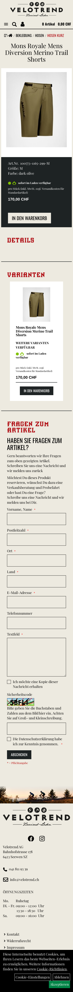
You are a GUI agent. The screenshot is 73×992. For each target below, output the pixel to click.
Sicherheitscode (19, 694)
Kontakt (13, 934)
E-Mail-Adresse (19, 592)
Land (11, 571)
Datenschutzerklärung (36, 739)
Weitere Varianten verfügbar (32, 345)
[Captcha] (36, 729)
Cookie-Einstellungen (33, 977)
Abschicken (19, 754)
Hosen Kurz (55, 35)
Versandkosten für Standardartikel (34, 371)
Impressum (16, 947)
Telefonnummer (19, 613)
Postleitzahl (16, 530)
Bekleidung (24, 35)
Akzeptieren (59, 984)
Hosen (39, 35)
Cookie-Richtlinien (52, 969)
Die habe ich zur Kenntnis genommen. (37, 741)
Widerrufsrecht (19, 940)
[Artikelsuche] (14, 24)
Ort (9, 551)
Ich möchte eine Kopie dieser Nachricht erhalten (35, 684)
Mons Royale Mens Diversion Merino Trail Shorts (36, 52)
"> (9, 35)
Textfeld (13, 634)
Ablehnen (61, 977)
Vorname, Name (19, 509)
